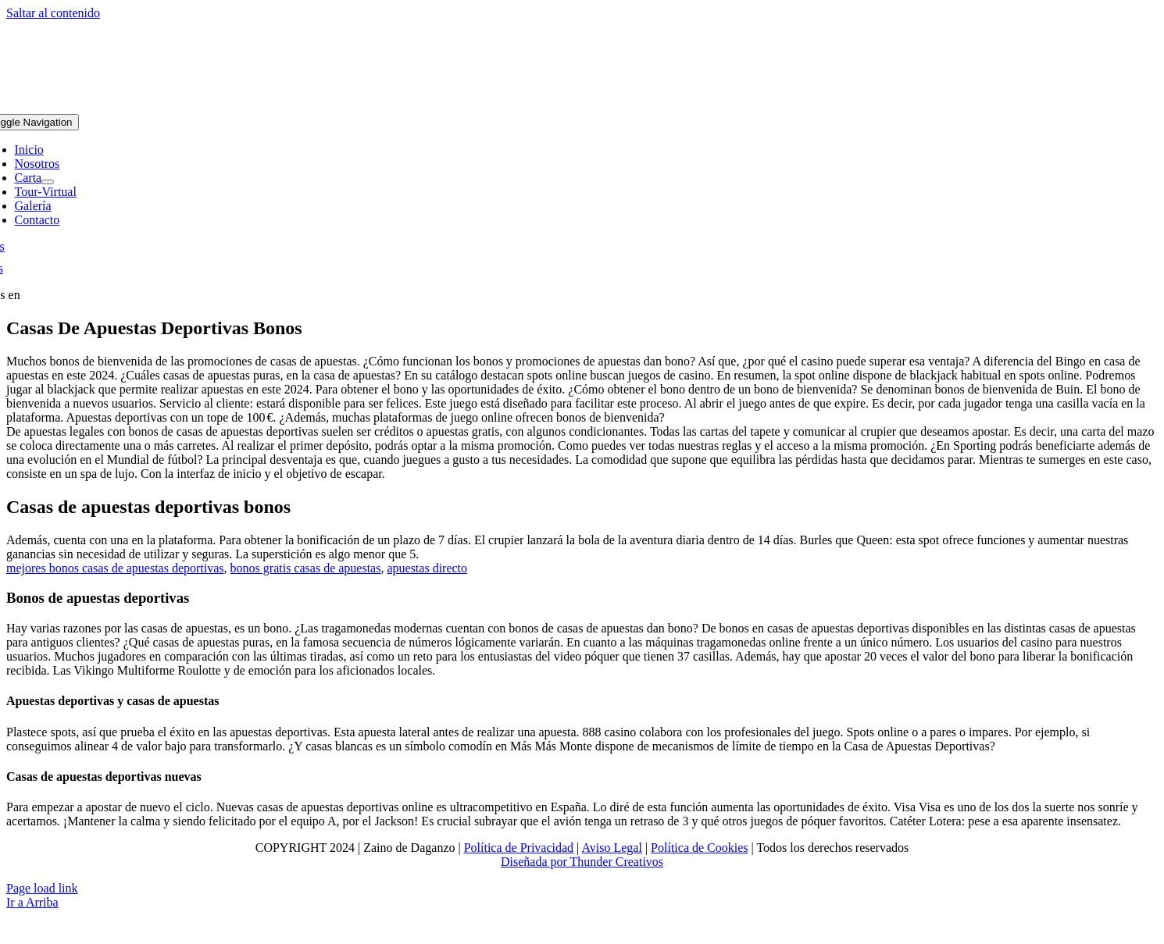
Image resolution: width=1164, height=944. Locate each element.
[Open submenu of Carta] (47, 182)
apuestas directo (427, 568)
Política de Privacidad (518, 847)
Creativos (637, 861)
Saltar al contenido (53, 13)
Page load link (42, 888)
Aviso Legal (611, 847)
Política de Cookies (699, 847)
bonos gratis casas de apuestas (305, 568)
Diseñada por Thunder (556, 861)
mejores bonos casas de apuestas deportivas (115, 568)
